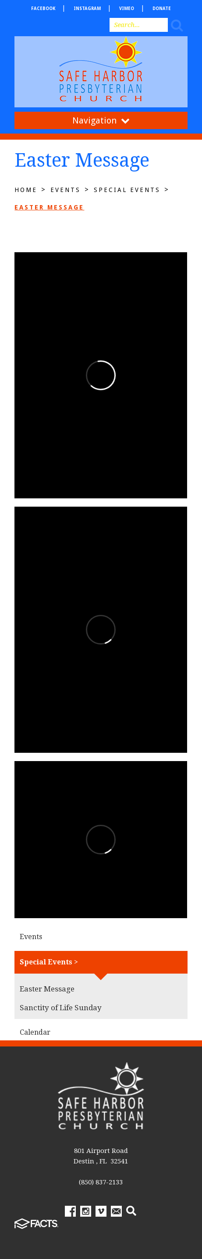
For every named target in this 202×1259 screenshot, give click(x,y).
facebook (43, 8)
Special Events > (49, 962)
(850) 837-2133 (101, 1182)
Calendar (35, 1032)
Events (65, 189)
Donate (161, 8)
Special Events (127, 189)
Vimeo (126, 8)
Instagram (87, 8)
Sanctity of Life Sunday (61, 1007)
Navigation (101, 120)
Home (25, 189)
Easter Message (49, 207)
